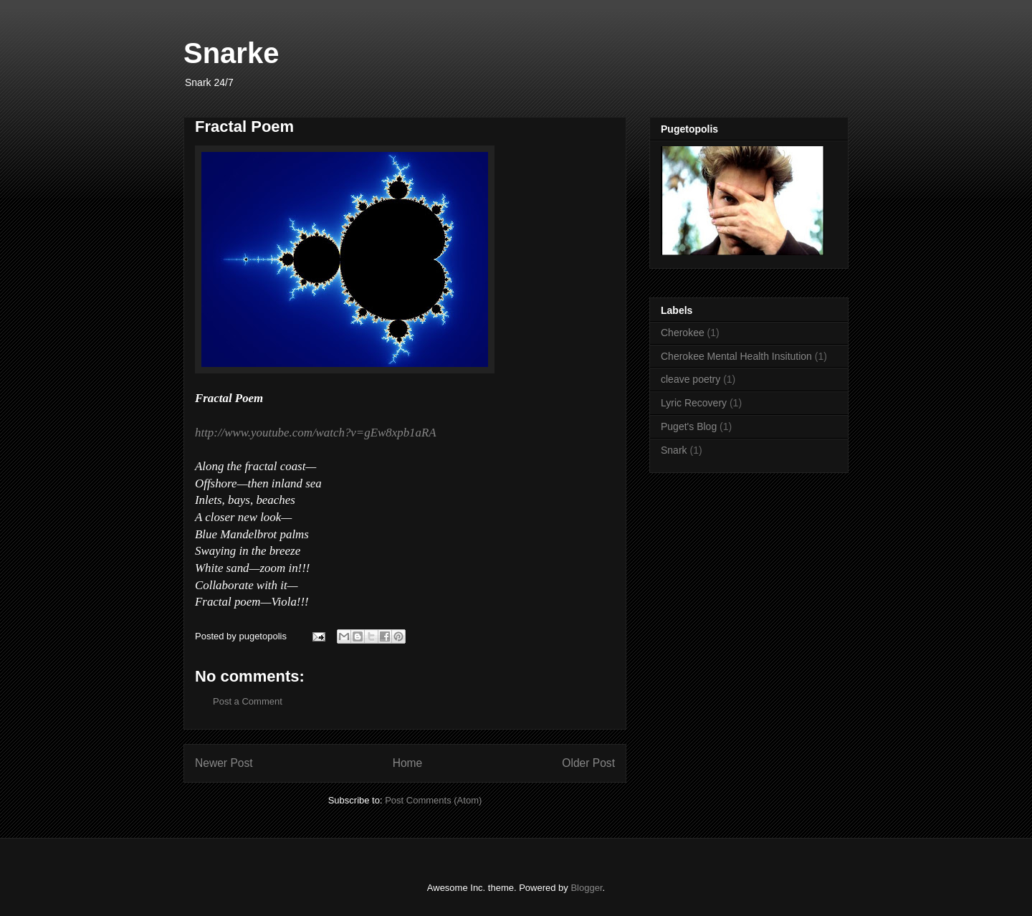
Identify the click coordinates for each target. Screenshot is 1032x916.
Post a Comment (247, 701)
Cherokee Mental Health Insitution (736, 356)
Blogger (586, 887)
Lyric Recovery (694, 403)
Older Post (588, 763)
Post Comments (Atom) (433, 800)
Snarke (231, 53)
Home (408, 763)
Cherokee (682, 332)
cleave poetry (690, 379)
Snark (674, 450)
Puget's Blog (689, 426)
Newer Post (224, 763)
